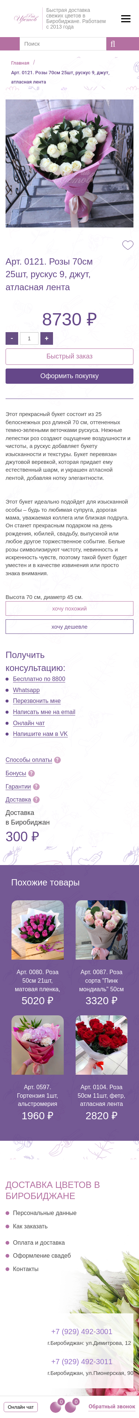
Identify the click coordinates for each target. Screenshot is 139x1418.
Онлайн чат (29, 723)
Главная (20, 63)
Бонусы (16, 773)
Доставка (18, 799)
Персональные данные (45, 1213)
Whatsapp (26, 690)
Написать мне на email (44, 712)
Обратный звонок (112, 1406)
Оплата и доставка (39, 1242)
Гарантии (18, 786)
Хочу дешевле (69, 626)
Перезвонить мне (37, 701)
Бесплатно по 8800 (39, 679)
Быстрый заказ (69, 356)
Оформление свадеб (42, 1255)
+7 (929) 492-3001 (81, 1331)
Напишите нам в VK (40, 734)
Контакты (26, 1269)
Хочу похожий (69, 608)
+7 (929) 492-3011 (81, 1362)
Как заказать (30, 1226)
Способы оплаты (29, 760)
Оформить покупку (69, 376)
